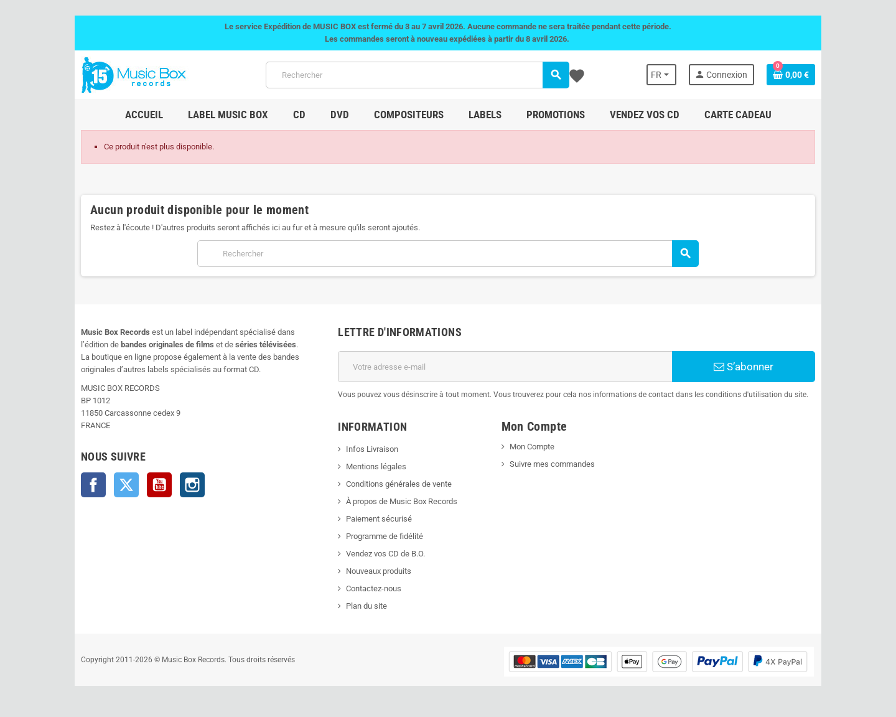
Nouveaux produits (378, 571)
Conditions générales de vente (399, 484)
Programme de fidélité (384, 536)
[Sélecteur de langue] (661, 74)
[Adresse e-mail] (505, 366)
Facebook (93, 484)
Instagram (192, 484)
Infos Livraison (372, 449)
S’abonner (743, 366)
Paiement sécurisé (379, 518)
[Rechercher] (417, 75)
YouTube (159, 484)
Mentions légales (376, 466)
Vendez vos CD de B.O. (385, 553)
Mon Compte (532, 446)
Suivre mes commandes (552, 464)
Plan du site (366, 606)
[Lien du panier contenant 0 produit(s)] (791, 74)
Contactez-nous (373, 588)
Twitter (126, 484)
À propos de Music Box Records (401, 501)
